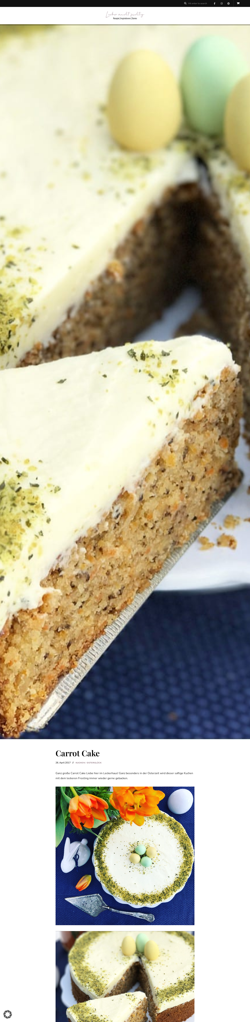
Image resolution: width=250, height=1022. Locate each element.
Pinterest (228, 3)
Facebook (214, 3)
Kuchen (80, 762)
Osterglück (94, 762)
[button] (7, 1014)
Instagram (221, 3)
